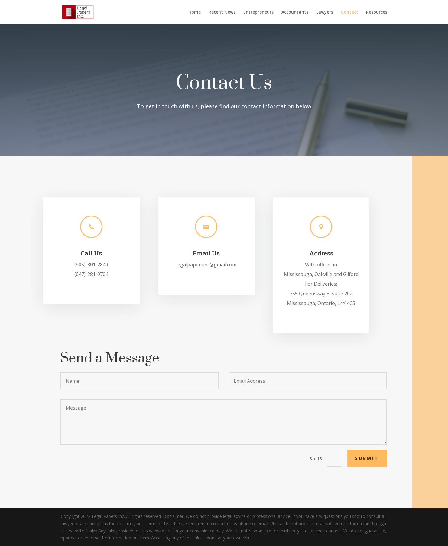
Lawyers (324, 12)
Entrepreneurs (258, 12)
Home (194, 12)
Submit (376, 458)
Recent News (222, 12)
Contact (349, 12)
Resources (376, 12)
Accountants (294, 12)
